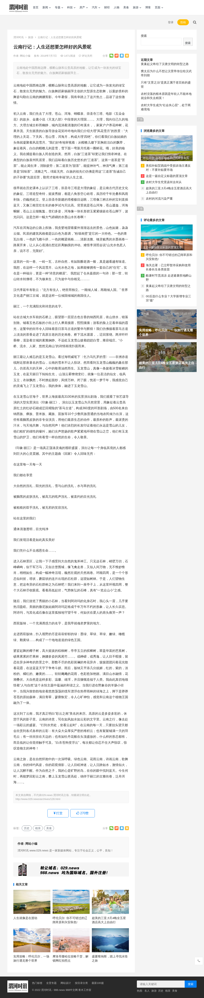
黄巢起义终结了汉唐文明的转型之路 (165, 64)
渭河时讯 (18, 37)
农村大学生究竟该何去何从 (164, 182)
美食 (126, 7)
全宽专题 (51, 982)
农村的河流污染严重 (159, 198)
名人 (147, 990)
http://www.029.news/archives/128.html (38, 799)
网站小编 (25, 55)
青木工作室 (84, 989)
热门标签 (37, 982)
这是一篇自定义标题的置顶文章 (167, 176)
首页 (35, 7)
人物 (116, 7)
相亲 (38, 828)
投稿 (183, 22)
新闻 (45, 7)
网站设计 (66, 982)
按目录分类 (81, 982)
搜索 (144, 35)
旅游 (135, 7)
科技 (70, 7)
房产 (82, 7)
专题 (57, 7)
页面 (157, 7)
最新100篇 (98, 982)
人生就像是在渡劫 (25, 918)
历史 (26, 828)
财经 (107, 7)
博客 (148, 7)
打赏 (58, 813)
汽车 (94, 7)
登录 (171, 22)
